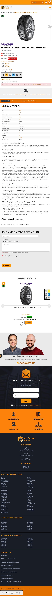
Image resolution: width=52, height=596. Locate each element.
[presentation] (13, 260)
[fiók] (46, 2)
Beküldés (6, 265)
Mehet (26, 401)
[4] (12, 241)
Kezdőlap (3, 12)
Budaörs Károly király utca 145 (39, 94)
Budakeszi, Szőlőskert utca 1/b (22, 94)
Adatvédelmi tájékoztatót (34, 405)
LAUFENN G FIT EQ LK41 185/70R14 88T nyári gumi (26, 307)
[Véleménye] (26, 247)
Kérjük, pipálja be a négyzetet (11, 256)
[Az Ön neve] (20, 236)
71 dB (20, 137)
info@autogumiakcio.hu (26, 455)
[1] (7, 241)
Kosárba (28, 322)
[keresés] (36, 2)
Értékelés (5, 239)
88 (11, 69)
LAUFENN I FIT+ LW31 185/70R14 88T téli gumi (25, 12)
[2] (9, 241)
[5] (14, 241)
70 (20, 112)
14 (19, 114)
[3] (10, 241)
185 (20, 110)
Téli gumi (10, 12)
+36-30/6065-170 (37, 84)
